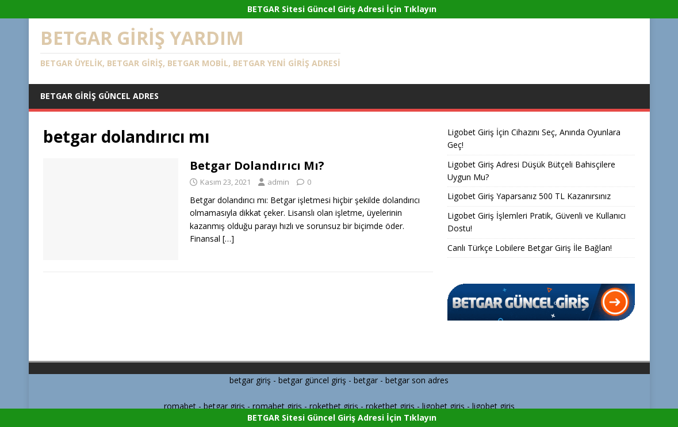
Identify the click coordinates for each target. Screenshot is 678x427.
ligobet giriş (443, 406)
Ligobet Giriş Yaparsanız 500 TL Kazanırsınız (529, 195)
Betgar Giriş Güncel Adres (99, 95)
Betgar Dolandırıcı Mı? (257, 165)
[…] (228, 238)
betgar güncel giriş (312, 380)
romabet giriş (277, 406)
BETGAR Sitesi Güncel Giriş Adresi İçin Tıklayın (341, 8)
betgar (366, 380)
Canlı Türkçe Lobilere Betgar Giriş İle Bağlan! (529, 247)
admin (278, 182)
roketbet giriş (333, 406)
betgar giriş (250, 380)
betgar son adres (417, 380)
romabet (180, 406)
